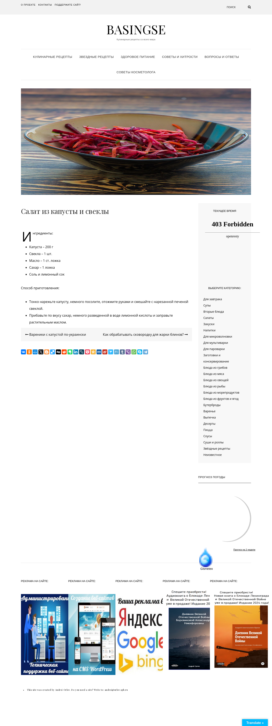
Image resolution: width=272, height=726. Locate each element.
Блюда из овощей (216, 380)
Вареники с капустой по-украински (55, 334)
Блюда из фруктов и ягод (221, 399)
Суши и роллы (213, 442)
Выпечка (209, 417)
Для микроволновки (217, 336)
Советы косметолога (135, 72)
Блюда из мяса (213, 374)
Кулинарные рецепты (52, 57)
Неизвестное (212, 455)
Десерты (209, 424)
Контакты (45, 4)
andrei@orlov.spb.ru (116, 689)
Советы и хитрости (179, 57)
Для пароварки (214, 349)
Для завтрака (212, 299)
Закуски (208, 324)
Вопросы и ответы (222, 57)
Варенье (209, 411)
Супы (207, 305)
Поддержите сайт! (68, 4)
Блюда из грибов (215, 368)
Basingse (136, 29)
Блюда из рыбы (214, 386)
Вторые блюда (213, 312)
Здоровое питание (138, 57)
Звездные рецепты (96, 57)
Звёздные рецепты (216, 448)
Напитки (209, 330)
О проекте (28, 4)
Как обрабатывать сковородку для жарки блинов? (145, 334)
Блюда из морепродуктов (221, 392)
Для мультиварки (215, 343)
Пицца (208, 430)
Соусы (207, 436)
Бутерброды (212, 405)
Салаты (208, 318)
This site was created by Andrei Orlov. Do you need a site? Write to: (66, 689)
